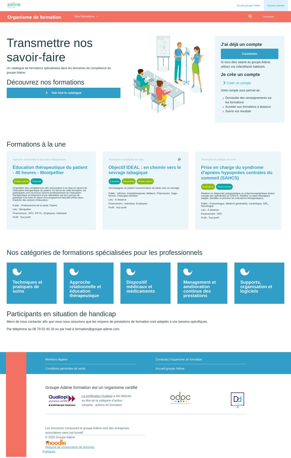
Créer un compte (239, 83)
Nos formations (85, 16)
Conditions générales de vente (65, 369)
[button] (250, 16)
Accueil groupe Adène (248, 5)
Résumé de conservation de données (69, 448)
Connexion (268, 16)
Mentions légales (56, 360)
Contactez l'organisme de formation (179, 360)
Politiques (48, 452)
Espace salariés (276, 5)
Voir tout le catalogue (66, 92)
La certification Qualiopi (97, 397)
